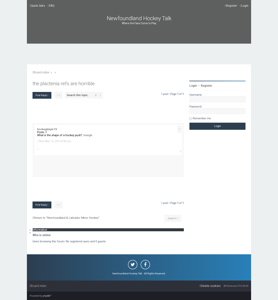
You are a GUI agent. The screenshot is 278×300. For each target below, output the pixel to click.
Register (206, 85)
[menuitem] (51, 5)
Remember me (202, 118)
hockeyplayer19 (47, 129)
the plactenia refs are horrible (64, 83)
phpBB (46, 295)
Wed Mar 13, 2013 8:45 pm (54, 141)
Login (193, 85)
